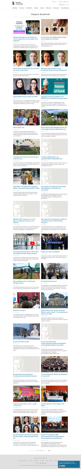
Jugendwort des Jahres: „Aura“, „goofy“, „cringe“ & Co (25, 404)
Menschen (48, 8)
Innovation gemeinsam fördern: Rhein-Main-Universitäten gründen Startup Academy (26, 252)
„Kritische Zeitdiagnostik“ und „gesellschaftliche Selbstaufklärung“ (51, 158)
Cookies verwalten (56, 465)
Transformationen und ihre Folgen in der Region (52, 404)
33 (48, 450)
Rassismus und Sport (19, 310)
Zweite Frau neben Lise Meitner (50, 252)
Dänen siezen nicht (18, 127)
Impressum (40, 465)
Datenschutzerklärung (48, 465)
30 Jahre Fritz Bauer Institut (21, 342)
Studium (36, 8)
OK (59, 465)
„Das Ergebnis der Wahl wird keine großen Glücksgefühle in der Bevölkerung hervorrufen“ (53, 188)
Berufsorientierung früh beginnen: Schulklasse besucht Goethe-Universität (24, 375)
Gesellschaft (29, 8)
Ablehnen (63, 465)
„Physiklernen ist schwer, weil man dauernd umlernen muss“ (26, 158)
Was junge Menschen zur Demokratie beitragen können (24, 282)
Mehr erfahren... (73, 463)
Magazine (55, 1)
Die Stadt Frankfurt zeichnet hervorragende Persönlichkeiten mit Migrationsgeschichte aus (25, 436)
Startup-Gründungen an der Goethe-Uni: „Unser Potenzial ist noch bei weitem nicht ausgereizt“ (25, 39)
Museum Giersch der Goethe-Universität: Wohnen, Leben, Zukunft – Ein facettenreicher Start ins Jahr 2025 (54, 312)
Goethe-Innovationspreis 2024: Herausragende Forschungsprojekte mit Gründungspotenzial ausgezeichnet (52, 436)
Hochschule (56, 8)
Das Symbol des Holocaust (49, 281)
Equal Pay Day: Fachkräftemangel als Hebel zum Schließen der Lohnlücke (53, 38)
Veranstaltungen (65, 8)
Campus (42, 8)
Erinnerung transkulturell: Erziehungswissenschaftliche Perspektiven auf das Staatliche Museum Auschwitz (53, 343)
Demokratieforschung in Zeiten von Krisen (25, 96)
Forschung (21, 8)
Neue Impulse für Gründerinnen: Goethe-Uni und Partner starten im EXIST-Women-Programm (54, 220)
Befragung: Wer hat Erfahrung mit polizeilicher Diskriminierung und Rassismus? (54, 69)
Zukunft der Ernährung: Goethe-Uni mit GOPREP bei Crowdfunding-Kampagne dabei (54, 97)
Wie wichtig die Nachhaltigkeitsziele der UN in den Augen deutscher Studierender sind (54, 128)
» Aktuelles (14, 8)
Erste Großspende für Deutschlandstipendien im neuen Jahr (54, 375)
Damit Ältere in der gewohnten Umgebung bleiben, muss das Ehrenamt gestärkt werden (26, 187)
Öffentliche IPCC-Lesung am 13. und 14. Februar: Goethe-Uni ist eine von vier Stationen (24, 220)
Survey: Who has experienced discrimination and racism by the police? (26, 69)
